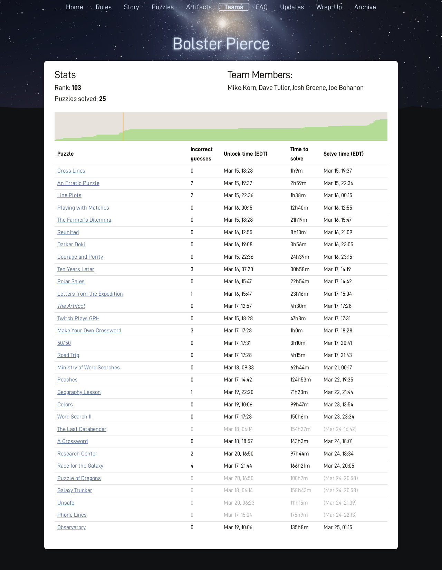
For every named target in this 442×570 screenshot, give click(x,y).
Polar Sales (71, 281)
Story (131, 6)
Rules (104, 6)
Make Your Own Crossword (89, 330)
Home (74, 6)
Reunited (68, 232)
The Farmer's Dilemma (84, 220)
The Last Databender (81, 429)
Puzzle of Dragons (79, 478)
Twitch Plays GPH (78, 318)
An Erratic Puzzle (78, 183)
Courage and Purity (80, 257)
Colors (65, 404)
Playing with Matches (83, 208)
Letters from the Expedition (90, 294)
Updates (292, 6)
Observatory (71, 527)
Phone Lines (72, 515)
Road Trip (68, 355)
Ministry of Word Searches (88, 367)
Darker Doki (71, 244)
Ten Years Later (75, 269)
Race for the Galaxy (80, 466)
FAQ (262, 6)
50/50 (64, 343)
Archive (365, 6)
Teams (233, 6)
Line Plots (69, 195)
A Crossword (72, 441)
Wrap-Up (329, 6)
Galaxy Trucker (74, 490)
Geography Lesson (79, 392)
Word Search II (74, 417)
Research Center (77, 454)
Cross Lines (71, 171)
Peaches (67, 380)
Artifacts (199, 6)
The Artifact (71, 306)
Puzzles (163, 6)
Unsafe (65, 503)
